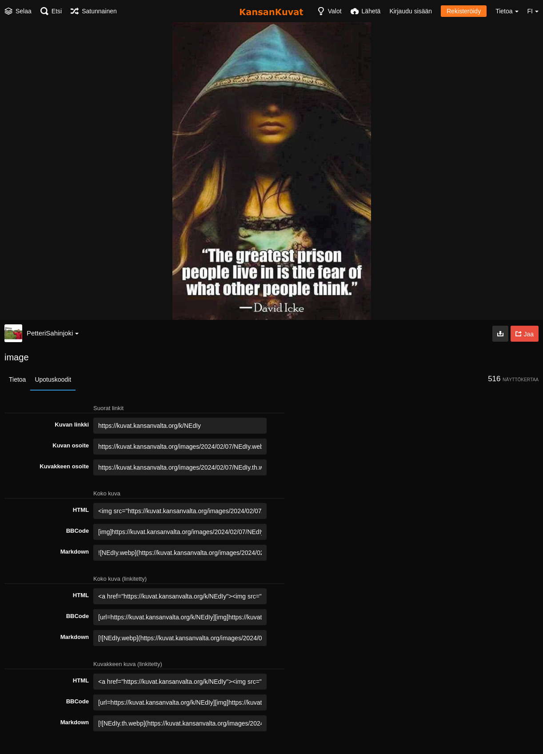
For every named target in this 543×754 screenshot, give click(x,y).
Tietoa (17, 379)
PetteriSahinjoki (53, 333)
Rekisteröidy (464, 11)
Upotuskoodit (53, 379)
